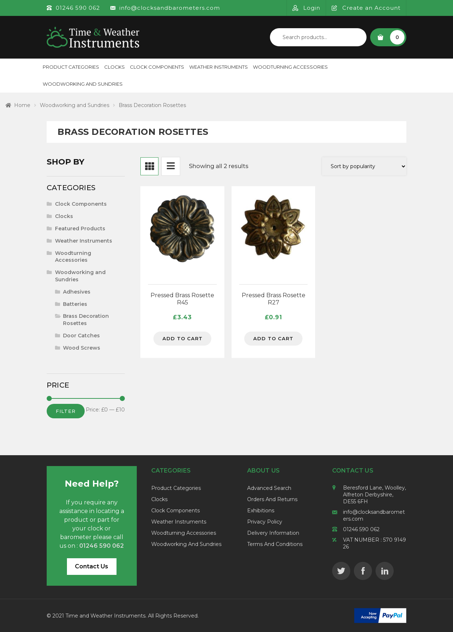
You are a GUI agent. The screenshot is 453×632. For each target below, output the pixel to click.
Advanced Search (269, 488)
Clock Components (157, 67)
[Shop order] (364, 166)
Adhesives (76, 292)
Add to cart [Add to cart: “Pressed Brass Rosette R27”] (273, 339)
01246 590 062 (361, 529)
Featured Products (80, 228)
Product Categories (71, 67)
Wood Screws (81, 348)
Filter (66, 411)
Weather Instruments (218, 67)
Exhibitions (260, 510)
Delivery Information (273, 533)
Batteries (75, 304)
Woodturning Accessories (290, 67)
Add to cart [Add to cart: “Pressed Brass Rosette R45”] (182, 339)
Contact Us (91, 566)
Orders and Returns (272, 499)
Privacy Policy (264, 521)
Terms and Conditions (274, 544)
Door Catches (81, 335)
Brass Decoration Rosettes (86, 319)
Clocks (114, 67)
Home (22, 105)
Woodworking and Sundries (83, 84)
